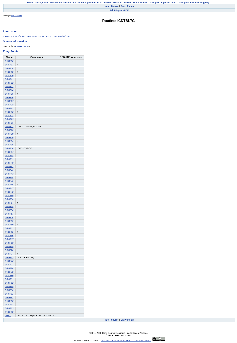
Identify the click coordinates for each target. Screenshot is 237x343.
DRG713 (9, 86)
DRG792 (9, 297)
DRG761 (9, 228)
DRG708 (9, 68)
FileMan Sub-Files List (135, 2)
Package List (41, 2)
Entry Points (127, 6)
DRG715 (9, 94)
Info (107, 6)
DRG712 (9, 83)
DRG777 (9, 264)
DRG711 (9, 79)
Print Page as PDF (119, 10)
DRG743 (9, 174)
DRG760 (9, 224)
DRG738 (9, 155)
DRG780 (9, 275)
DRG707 (9, 64)
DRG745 (9, 181)
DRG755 (9, 206)
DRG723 (9, 112)
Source (114, 6)
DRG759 (9, 221)
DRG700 (9, 61)
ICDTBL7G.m (22, 46)
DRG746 (9, 184)
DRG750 (9, 199)
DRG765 (9, 232)
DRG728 (9, 130)
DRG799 (9, 312)
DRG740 (9, 163)
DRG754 (9, 203)
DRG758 (9, 217)
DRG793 (9, 301)
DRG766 (9, 235)
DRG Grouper (16, 16)
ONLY (8, 315)
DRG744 (9, 177)
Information (10, 31)
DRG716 (9, 97)
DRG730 (9, 137)
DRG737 (9, 152)
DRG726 (9, 123)
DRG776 (9, 261)
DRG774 (9, 254)
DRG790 (9, 290)
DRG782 (9, 283)
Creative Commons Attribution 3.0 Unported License (126, 340)
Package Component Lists (162, 2)
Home (30, 2)
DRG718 (9, 104)
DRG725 (9, 119)
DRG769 (9, 246)
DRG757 (9, 214)
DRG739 (9, 159)
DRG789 (9, 286)
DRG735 (9, 144)
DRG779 (9, 272)
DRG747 (9, 188)
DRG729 (9, 134)
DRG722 (9, 108)
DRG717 (9, 101)
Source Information (15, 41)
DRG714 (9, 90)
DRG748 (9, 192)
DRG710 (9, 75)
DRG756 (9, 210)
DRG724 (9, 115)
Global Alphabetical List (90, 2)
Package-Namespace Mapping (193, 2)
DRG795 (9, 308)
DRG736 (9, 148)
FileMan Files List (113, 2)
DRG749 (9, 195)
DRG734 (9, 141)
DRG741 (9, 166)
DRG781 (9, 279)
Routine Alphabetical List (63, 2)
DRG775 (9, 257)
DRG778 (9, 268)
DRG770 (9, 250)
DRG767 (9, 239)
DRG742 (9, 170)
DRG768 (9, 243)
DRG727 (9, 126)
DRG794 (9, 304)
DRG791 (9, 294)
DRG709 (9, 72)
